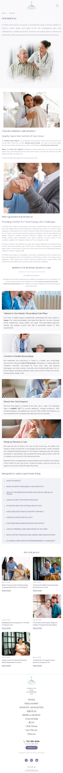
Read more (6, 591)
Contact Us (31, 747)
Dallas (31, 734)
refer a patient (31, 715)
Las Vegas (31, 730)
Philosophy (31, 703)
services (31, 711)
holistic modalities (32, 707)
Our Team (31, 726)
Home (4, 13)
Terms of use (31, 767)
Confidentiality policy (31, 770)
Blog (32, 722)
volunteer (31, 718)
